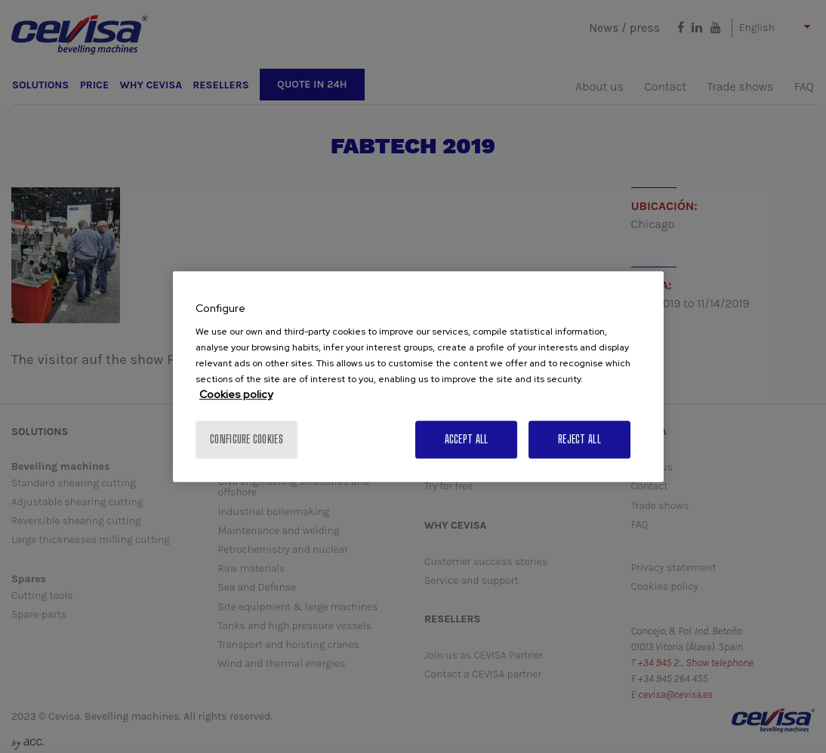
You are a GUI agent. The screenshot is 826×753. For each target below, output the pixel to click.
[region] (418, 377)
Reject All (579, 439)
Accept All (467, 439)
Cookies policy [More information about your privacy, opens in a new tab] (236, 394)
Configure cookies (246, 439)
